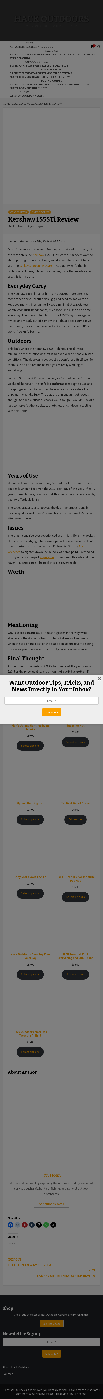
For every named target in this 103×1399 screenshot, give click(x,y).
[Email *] (51, 701)
